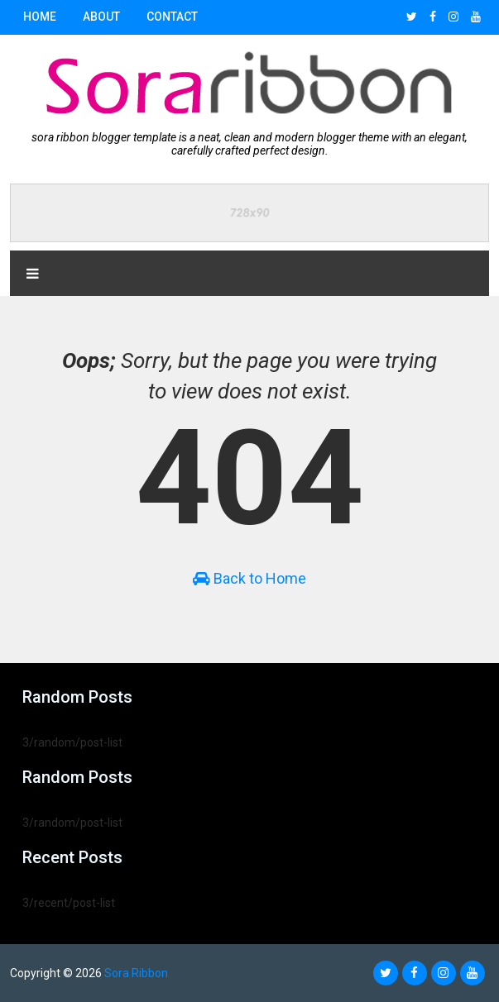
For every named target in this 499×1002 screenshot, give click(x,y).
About (101, 16)
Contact (172, 16)
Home (39, 16)
